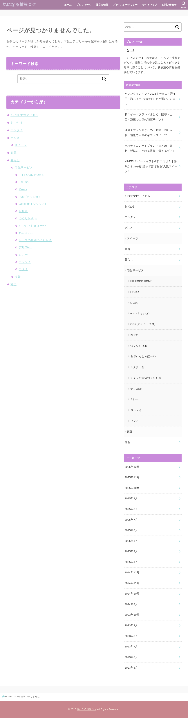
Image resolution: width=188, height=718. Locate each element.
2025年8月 (131, 509)
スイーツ (21, 145)
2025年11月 (132, 477)
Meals (23, 189)
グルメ (14, 137)
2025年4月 (131, 551)
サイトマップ (149, 4)
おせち (23, 211)
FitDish (24, 182)
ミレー (23, 254)
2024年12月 (132, 572)
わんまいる (26, 232)
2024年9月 (131, 604)
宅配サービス (23, 167)
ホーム (68, 4)
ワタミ (23, 269)
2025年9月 (131, 498)
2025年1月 (131, 562)
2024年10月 (132, 593)
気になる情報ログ (19, 4)
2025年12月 (132, 466)
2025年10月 (132, 488)
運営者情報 (102, 4)
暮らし (14, 160)
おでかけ (16, 122)
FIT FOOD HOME (31, 174)
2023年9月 (131, 625)
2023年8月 (131, 636)
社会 (13, 284)
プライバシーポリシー (125, 4)
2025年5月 (131, 540)
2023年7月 (131, 646)
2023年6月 (131, 657)
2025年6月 (131, 530)
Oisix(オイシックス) (32, 203)
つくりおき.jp (28, 218)
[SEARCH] (183, 5)
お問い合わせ (169, 4)
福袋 (18, 276)
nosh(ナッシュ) (29, 196)
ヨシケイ (25, 262)
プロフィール (83, 4)
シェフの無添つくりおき (35, 240)
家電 (13, 152)
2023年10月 (132, 614)
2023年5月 (131, 667)
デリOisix (25, 247)
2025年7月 (131, 519)
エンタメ (16, 130)
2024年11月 (132, 583)
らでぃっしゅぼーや (32, 225)
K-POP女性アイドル (24, 115)
